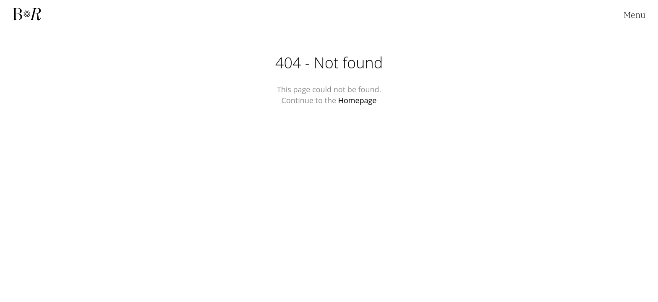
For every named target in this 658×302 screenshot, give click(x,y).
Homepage (357, 100)
